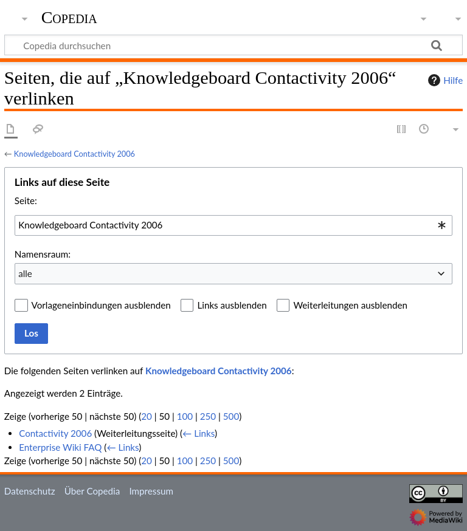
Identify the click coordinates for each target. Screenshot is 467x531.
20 (146, 416)
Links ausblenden (231, 305)
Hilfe (444, 80)
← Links (198, 433)
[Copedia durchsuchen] (233, 45)
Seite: (26, 200)
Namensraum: (43, 253)
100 (185, 416)
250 (208, 416)
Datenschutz (29, 490)
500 (231, 416)
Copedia (69, 17)
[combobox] (233, 225)
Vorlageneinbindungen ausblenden (101, 305)
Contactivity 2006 (55, 433)
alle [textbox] (25, 273)
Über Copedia (92, 490)
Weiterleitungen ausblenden (350, 305)
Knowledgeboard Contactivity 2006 (74, 154)
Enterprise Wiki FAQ (60, 447)
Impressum (151, 490)
